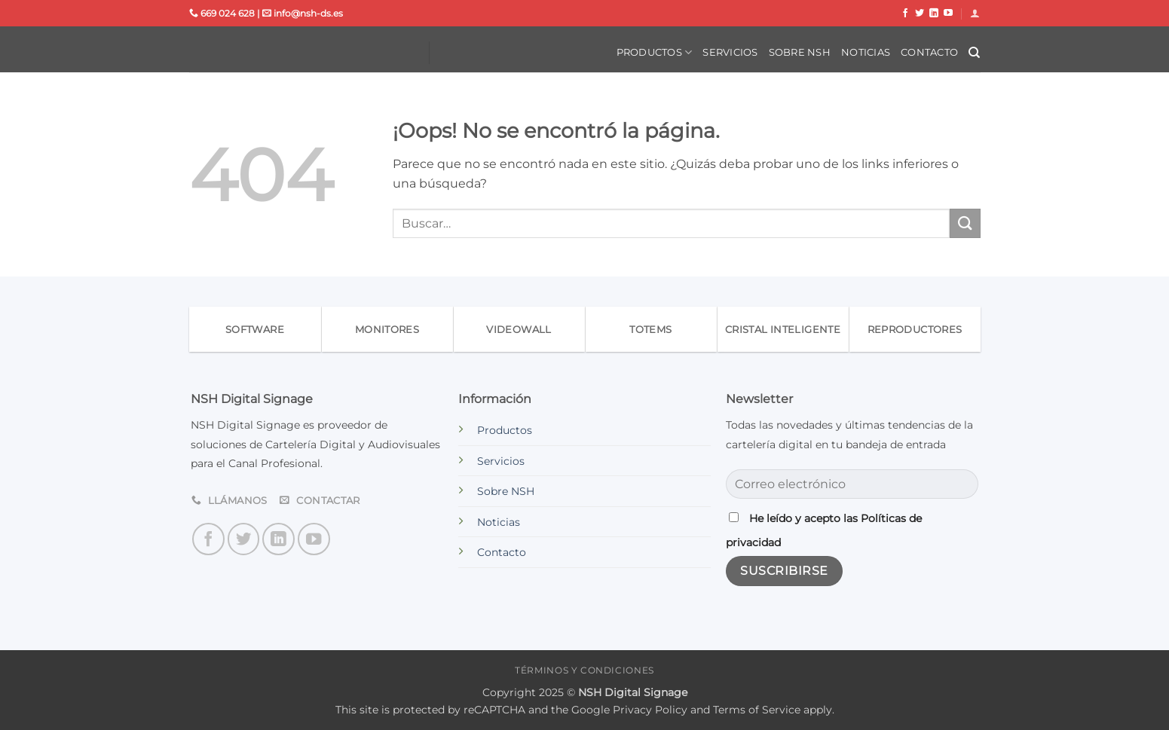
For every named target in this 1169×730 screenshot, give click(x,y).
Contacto (929, 52)
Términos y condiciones (584, 670)
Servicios (729, 52)
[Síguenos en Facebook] (905, 13)
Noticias (865, 52)
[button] (975, 13)
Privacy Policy (650, 709)
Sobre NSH (800, 52)
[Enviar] (965, 223)
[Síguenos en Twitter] (919, 13)
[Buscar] (974, 52)
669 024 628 (222, 13)
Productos (655, 52)
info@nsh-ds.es (302, 13)
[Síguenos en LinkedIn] (933, 13)
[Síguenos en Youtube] (948, 13)
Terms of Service (756, 709)
